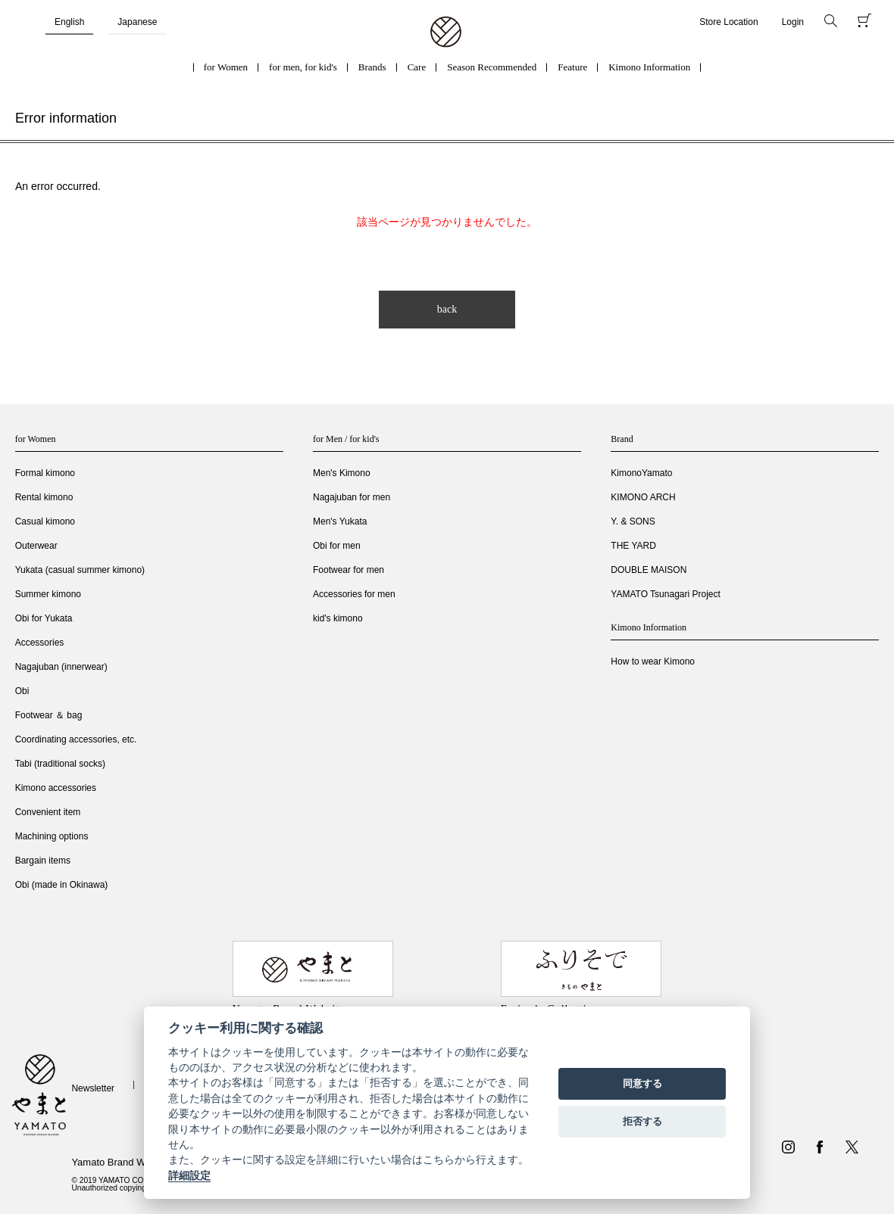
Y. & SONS (633, 521)
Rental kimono (44, 497)
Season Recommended (491, 67)
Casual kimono (45, 521)
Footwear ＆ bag (49, 715)
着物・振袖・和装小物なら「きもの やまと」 (446, 32)
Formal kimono (45, 473)
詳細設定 (189, 1175)
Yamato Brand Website (121, 1162)
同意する (642, 1083)
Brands (372, 67)
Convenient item (48, 812)
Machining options (52, 836)
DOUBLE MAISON (648, 570)
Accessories (39, 642)
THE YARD (633, 545)
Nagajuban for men (351, 497)
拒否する (642, 1121)
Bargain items (42, 860)
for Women (226, 67)
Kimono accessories (55, 788)
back (447, 309)
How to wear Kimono (653, 661)
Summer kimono (48, 594)
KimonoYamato (641, 473)
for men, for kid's (303, 67)
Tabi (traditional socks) (60, 763)
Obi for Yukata (44, 618)
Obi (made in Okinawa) (61, 884)
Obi (22, 691)
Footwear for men (348, 570)
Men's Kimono (341, 473)
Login (793, 22)
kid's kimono (338, 618)
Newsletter (92, 1088)
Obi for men (337, 545)
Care (417, 67)
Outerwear (36, 545)
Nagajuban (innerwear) (61, 666)
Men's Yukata (340, 521)
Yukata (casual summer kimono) (80, 570)
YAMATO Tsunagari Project (666, 594)
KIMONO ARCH (643, 497)
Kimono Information (649, 67)
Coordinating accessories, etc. (76, 739)
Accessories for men (354, 594)
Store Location (728, 22)
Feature (572, 67)
